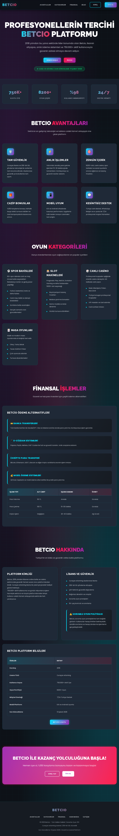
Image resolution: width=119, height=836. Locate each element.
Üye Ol (111, 5)
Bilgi (84, 5)
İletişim (86, 817)
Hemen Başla (52, 60)
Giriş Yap (52, 774)
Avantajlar (45, 5)
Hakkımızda (74, 817)
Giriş (95, 5)
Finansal (74, 5)
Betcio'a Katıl (59, 722)
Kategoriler (60, 5)
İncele (69, 60)
